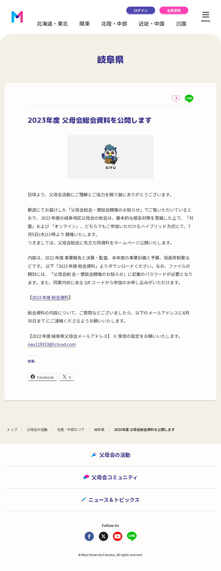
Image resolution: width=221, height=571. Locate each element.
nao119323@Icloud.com (52, 344)
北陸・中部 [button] (114, 23)
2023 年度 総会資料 (50, 297)
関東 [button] (84, 23)
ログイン (141, 10)
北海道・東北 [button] (52, 23)
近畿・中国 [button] (152, 23)
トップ (12, 429)
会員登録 (174, 10)
